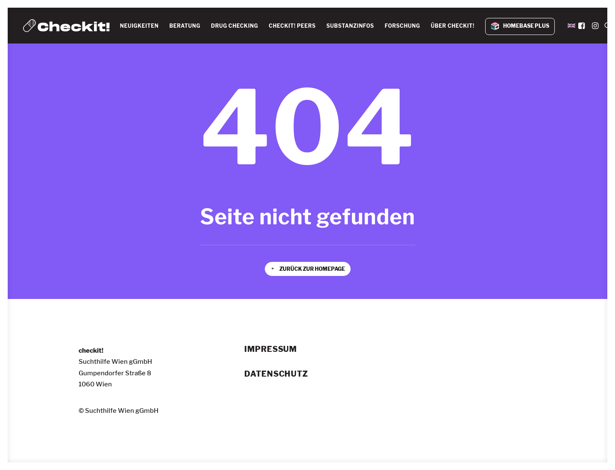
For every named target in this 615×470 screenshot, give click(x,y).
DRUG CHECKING (234, 26)
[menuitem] (139, 26)
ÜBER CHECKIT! (452, 26)
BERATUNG (185, 26)
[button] (582, 26)
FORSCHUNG (402, 26)
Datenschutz (276, 374)
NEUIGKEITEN (139, 26)
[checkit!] (66, 25)
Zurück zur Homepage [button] (307, 269)
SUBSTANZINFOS (350, 26)
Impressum (270, 349)
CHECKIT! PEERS (292, 26)
